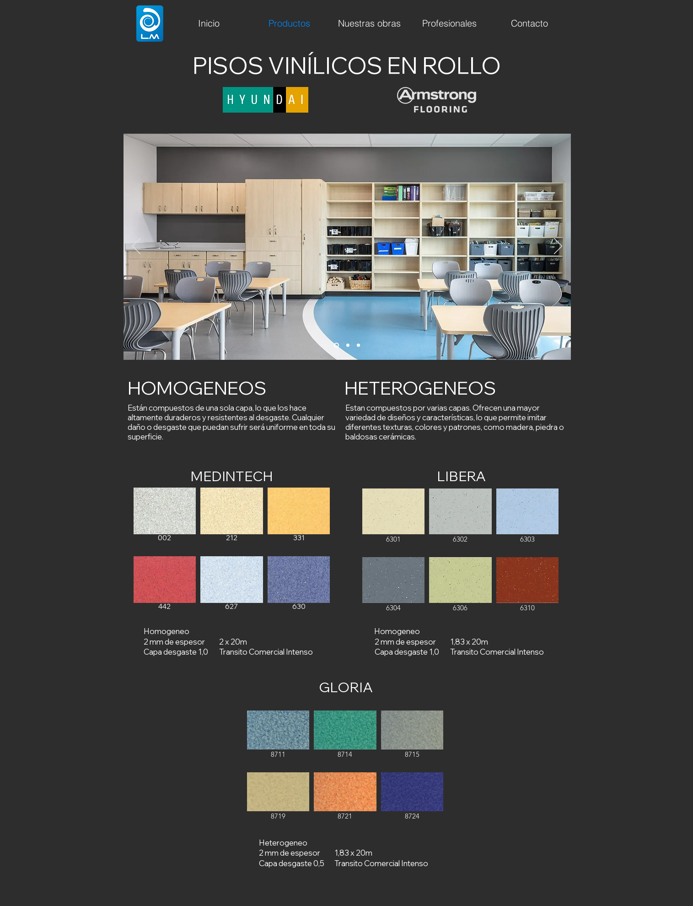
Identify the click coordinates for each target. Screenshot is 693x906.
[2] (347, 345)
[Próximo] (558, 246)
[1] (336, 345)
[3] (358, 345)
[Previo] (136, 246)
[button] (165, 520)
